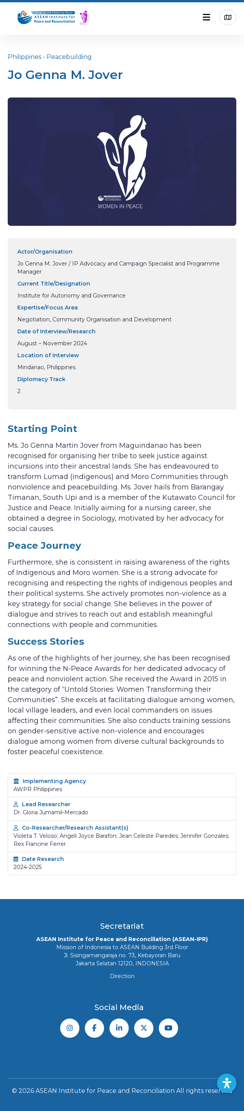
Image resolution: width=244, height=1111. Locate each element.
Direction (122, 976)
